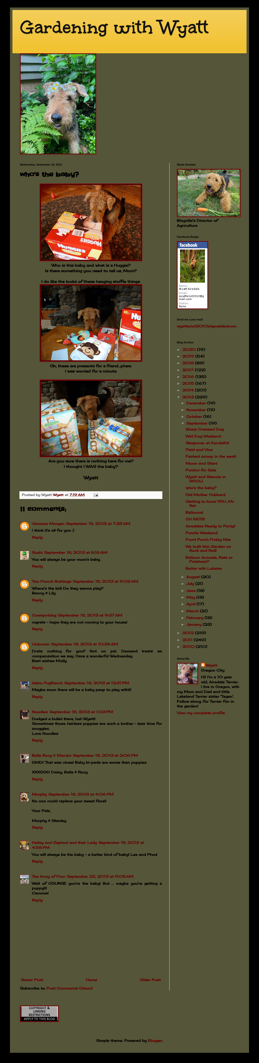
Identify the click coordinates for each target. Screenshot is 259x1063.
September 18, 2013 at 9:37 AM (90, 615)
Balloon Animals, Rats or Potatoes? (209, 559)
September (197, 423)
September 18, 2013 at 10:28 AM (84, 644)
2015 (188, 383)
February (195, 618)
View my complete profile (201, 713)
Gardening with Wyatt (114, 27)
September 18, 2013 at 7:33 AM (98, 523)
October (194, 416)
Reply (37, 537)
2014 (188, 390)
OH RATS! (195, 519)
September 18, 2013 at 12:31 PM (96, 683)
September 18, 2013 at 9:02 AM (105, 581)
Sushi (37, 552)
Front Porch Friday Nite (208, 539)
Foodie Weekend (201, 533)
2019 (188, 356)
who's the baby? (201, 488)
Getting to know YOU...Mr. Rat (210, 503)
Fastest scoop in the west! (211, 456)
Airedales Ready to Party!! (210, 526)
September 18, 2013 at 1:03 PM (81, 712)
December (196, 403)
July (190, 583)
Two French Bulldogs (51, 581)
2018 (188, 363)
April (191, 604)
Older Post (150, 980)
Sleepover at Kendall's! (207, 443)
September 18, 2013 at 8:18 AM (75, 552)
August (193, 577)
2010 (189, 646)
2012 (188, 633)
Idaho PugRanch (47, 683)
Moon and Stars (201, 463)
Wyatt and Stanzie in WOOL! (206, 479)
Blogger (155, 1040)
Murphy (39, 794)
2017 (188, 370)
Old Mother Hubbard (205, 495)
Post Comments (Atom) (70, 988)
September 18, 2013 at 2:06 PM (105, 755)
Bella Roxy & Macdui (51, 755)
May (191, 597)
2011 (188, 640)
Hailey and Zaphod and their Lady (64, 842)
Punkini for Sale (201, 470)
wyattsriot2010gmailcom (206, 326)
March (193, 611)
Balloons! (194, 512)
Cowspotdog (44, 615)
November (196, 410)
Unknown (41, 644)
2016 (188, 377)
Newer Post (32, 980)
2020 (189, 349)
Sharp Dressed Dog (205, 429)
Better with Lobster (204, 568)
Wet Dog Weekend (203, 436)
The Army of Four (48, 876)
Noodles (40, 712)
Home (91, 980)
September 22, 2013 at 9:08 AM (100, 876)
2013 (188, 397)
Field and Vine (199, 449)
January (194, 624)
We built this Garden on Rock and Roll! (208, 548)
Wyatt (211, 665)
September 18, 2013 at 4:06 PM (81, 794)
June (191, 590)
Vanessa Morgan (48, 523)
